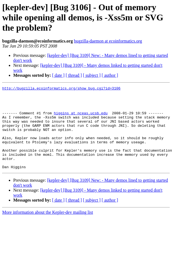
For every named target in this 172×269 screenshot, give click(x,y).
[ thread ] (74, 75)
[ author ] (110, 75)
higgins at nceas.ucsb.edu (81, 118)
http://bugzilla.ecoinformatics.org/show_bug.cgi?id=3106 (61, 88)
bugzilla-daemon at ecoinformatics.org (108, 41)
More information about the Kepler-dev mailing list (47, 228)
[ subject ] (92, 75)
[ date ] (58, 75)
